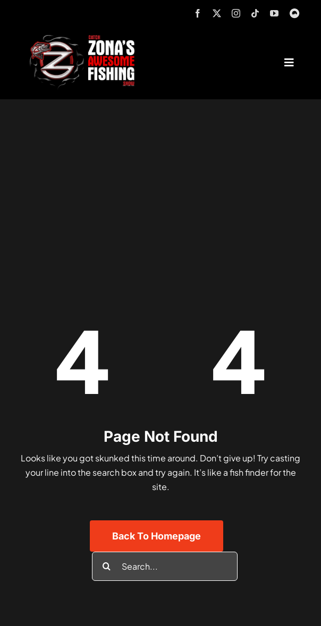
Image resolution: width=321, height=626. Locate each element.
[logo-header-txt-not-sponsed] (85, 38)
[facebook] (197, 13)
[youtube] (274, 13)
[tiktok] (255, 13)
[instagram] (236, 13)
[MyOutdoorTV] (294, 12)
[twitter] (217, 13)
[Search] (106, 566)
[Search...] (165, 566)
